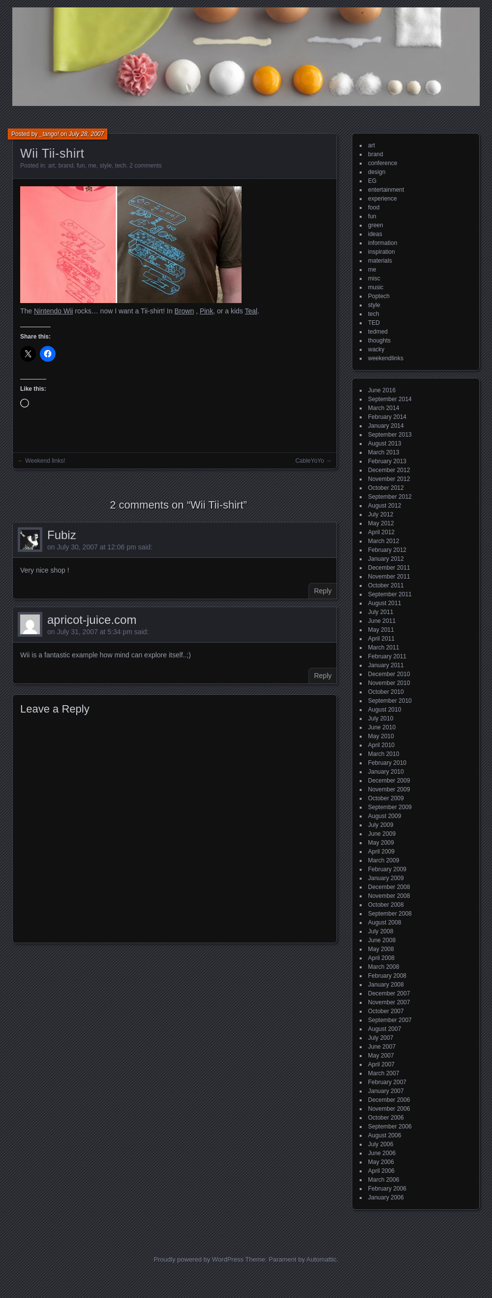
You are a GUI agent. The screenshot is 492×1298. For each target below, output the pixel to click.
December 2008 (389, 887)
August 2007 (384, 1028)
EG (372, 180)
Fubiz (61, 535)
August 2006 (384, 1135)
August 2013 (384, 443)
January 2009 (386, 878)
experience (382, 198)
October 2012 (386, 487)
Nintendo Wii (53, 311)
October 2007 (386, 1011)
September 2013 (390, 434)
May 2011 (381, 629)
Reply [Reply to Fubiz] (323, 591)
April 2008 (381, 958)
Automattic (322, 1259)
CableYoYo (309, 460)
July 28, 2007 (86, 134)
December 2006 (389, 1099)
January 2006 (386, 1197)
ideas (375, 234)
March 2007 (383, 1073)
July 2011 (380, 612)
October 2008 (386, 904)
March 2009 (383, 860)
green (375, 225)
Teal (251, 311)
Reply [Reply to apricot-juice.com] (323, 676)
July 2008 (380, 931)
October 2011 (386, 585)
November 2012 (389, 479)
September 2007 (390, 1020)
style (105, 165)
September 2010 (390, 700)
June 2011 (382, 620)
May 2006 (381, 1162)
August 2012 (384, 505)
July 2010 (380, 718)
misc (374, 278)
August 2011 (384, 603)
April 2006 (381, 1170)
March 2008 (383, 966)
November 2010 (389, 683)
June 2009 (382, 833)
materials (380, 260)
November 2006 (389, 1108)
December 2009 (389, 780)
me (92, 165)
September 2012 (390, 496)
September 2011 (390, 594)
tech (120, 165)
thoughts (379, 340)
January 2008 (386, 984)
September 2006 (390, 1126)
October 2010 (386, 691)
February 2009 (387, 869)
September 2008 (390, 913)
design (376, 172)
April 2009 (381, 851)
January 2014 (386, 425)
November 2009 (389, 789)
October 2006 (386, 1117)
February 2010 (387, 762)
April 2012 (381, 532)
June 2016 (382, 390)
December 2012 (389, 470)
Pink (206, 311)
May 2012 (381, 523)
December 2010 (389, 674)
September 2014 (390, 399)
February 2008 (387, 975)
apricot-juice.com (91, 619)
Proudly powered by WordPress (199, 1259)
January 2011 (386, 665)
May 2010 (381, 736)
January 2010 (386, 771)
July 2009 (380, 824)
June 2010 (382, 727)
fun (81, 165)
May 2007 (381, 1055)
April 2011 (381, 638)
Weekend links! (45, 460)
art (51, 165)
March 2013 (383, 452)
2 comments (145, 165)
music (375, 287)
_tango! (49, 134)
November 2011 (389, 576)
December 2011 (389, 567)
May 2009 (381, 842)
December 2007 (389, 993)
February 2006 (387, 1188)
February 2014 (387, 416)
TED (374, 322)
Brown (184, 311)
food (373, 207)
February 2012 (387, 550)
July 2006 (380, 1144)
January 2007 (386, 1091)
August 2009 (384, 816)
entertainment (386, 189)
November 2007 (389, 1002)
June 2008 (382, 940)
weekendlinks (385, 358)
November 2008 (389, 895)
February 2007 (387, 1082)
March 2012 (383, 541)
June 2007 (382, 1046)
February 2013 (387, 461)
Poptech (379, 296)
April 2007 (381, 1064)
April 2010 (381, 745)
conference (382, 163)
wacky (376, 349)
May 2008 (381, 949)
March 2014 (383, 408)
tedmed (378, 331)
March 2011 (383, 647)
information (382, 242)
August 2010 (384, 709)
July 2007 (380, 1037)
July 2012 (380, 514)
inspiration (381, 251)
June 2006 (382, 1153)
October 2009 (386, 798)
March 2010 (383, 754)
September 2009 (390, 807)
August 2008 (384, 922)
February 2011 (387, 656)
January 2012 (386, 558)
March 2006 (383, 1179)
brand (65, 165)
